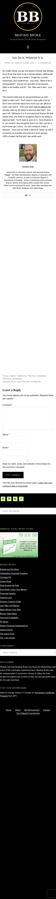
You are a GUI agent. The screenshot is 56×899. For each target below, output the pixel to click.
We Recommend (31, 710)
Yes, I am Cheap (7, 638)
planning (36, 382)
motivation (24, 382)
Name (6, 435)
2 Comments (44, 63)
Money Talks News (8, 614)
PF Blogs (4, 622)
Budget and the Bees (9, 569)
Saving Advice (6, 630)
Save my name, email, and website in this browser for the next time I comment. (27, 465)
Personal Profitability (9, 618)
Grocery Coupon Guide (10, 602)
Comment (8, 405)
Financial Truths (26, 376)
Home (8, 710)
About (17, 710)
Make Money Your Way (10, 610)
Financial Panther (8, 593)
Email (6, 448)
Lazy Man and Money (9, 606)
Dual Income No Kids (9, 585)
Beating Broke (28, 35)
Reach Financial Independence (14, 626)
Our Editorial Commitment (28, 713)
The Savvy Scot (7, 634)
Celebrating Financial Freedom (14, 573)
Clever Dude (5, 581)
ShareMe (17, 379)
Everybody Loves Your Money (13, 589)
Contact (46, 710)
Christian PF (5, 577)
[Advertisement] (28, 287)
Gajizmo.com (6, 598)
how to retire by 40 (42, 107)
